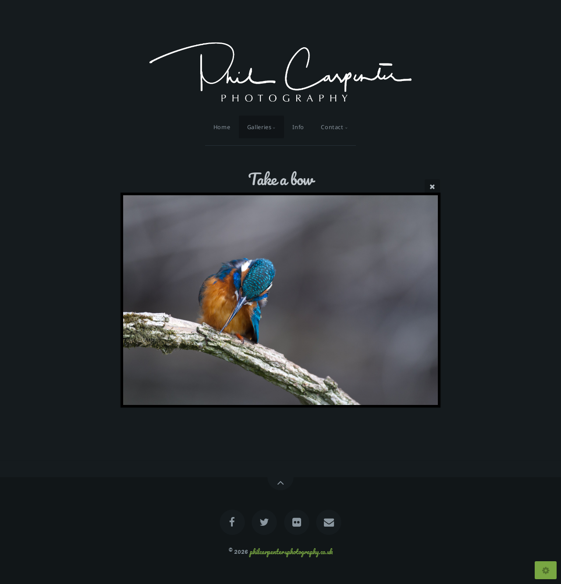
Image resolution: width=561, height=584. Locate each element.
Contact (332, 127)
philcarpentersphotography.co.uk (291, 551)
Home (222, 127)
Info (298, 127)
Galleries (259, 127)
